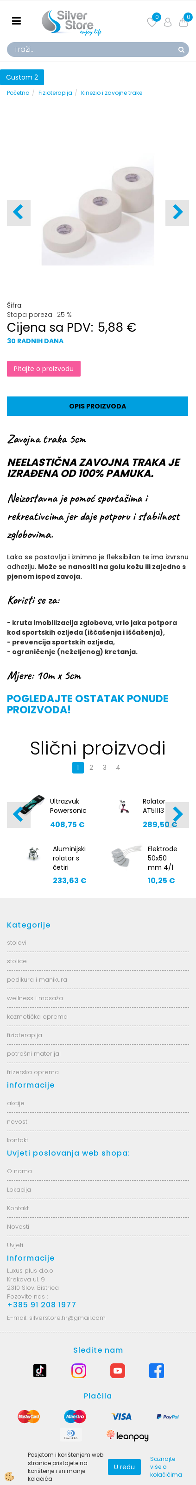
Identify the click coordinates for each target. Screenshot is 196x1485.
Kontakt (18, 1208)
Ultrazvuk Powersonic (68, 806)
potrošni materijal (34, 1053)
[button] (177, 213)
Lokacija (19, 1189)
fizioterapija (24, 1035)
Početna (18, 93)
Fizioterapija (55, 93)
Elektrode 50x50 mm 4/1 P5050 (162, 862)
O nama (19, 1171)
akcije (16, 1103)
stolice (17, 961)
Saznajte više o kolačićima (166, 1467)
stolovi (16, 942)
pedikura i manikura (37, 979)
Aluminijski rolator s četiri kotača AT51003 (69, 867)
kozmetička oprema (37, 1016)
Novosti (18, 1226)
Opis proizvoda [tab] (97, 406)
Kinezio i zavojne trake (111, 93)
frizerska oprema (33, 1072)
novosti (18, 1121)
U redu (124, 1467)
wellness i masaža (35, 998)
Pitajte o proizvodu (44, 368)
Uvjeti (15, 1245)
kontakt (17, 1140)
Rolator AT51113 (154, 806)
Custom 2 (22, 77)
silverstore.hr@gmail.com (67, 1317)
